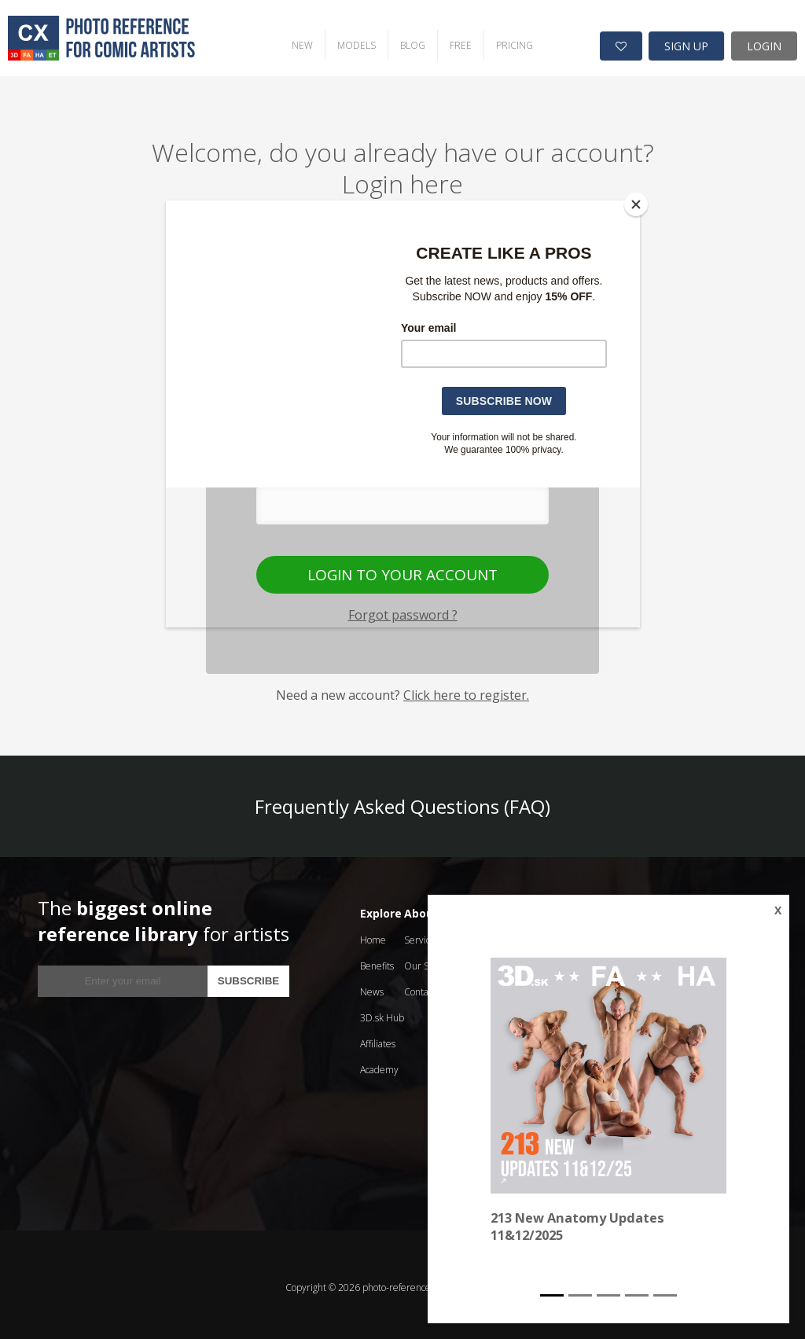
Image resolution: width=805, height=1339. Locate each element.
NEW (288, 39)
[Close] (636, 204)
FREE (447, 39)
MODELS (342, 39)
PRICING (500, 39)
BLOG (398, 39)
